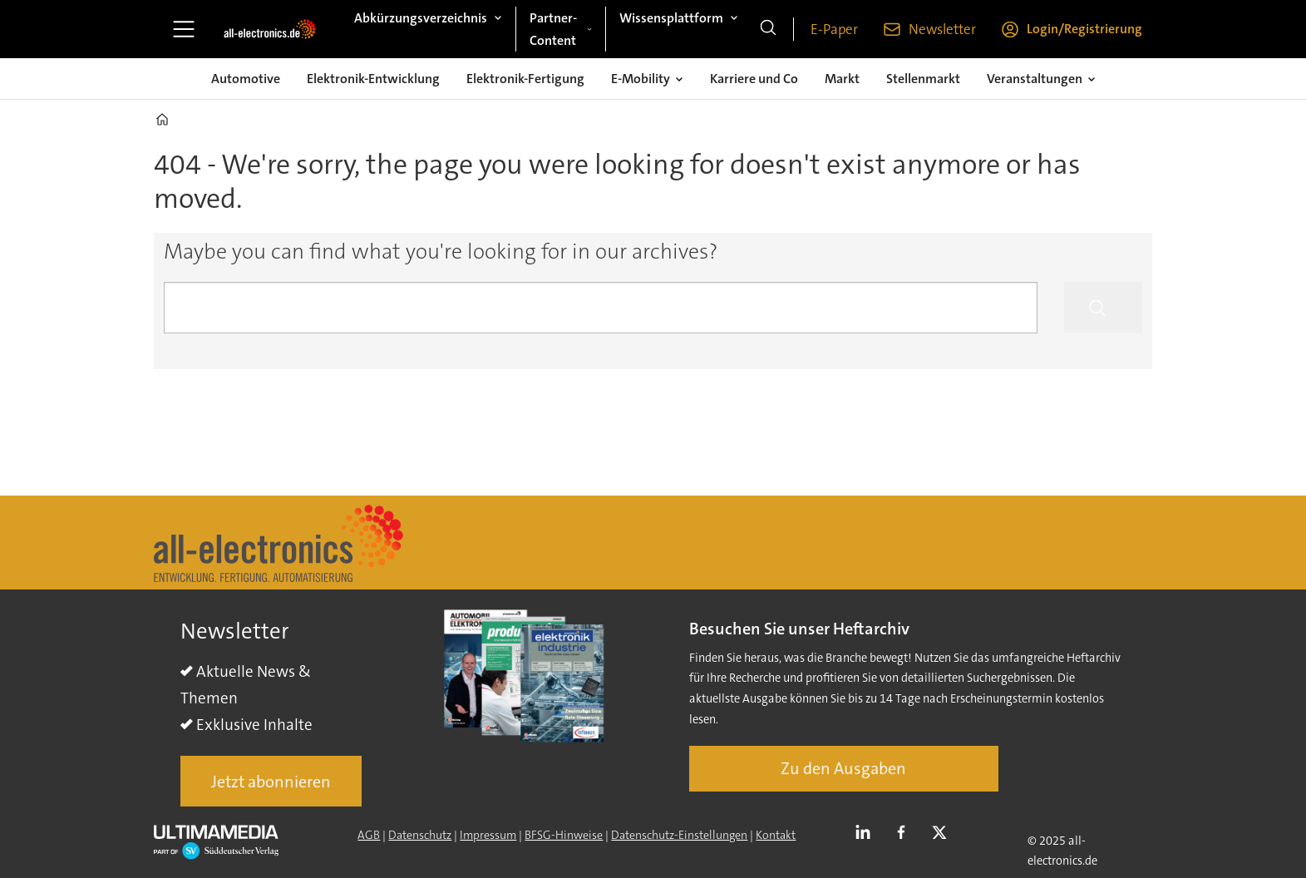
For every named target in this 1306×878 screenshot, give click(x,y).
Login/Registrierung (1084, 28)
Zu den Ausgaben (843, 768)
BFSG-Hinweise (564, 834)
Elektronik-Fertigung (525, 78)
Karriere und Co (754, 78)
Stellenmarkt (923, 78)
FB (905, 833)
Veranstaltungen (1034, 78)
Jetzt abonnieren (271, 781)
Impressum (488, 834)
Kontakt (776, 834)
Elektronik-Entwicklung (373, 78)
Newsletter (942, 29)
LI (867, 833)
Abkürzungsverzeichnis (420, 18)
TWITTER (943, 833)
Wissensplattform (671, 18)
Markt (842, 78)
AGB (368, 834)
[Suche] (768, 29)
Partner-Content (553, 29)
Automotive (245, 78)
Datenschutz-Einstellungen (679, 834)
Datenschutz (419, 834)
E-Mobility (640, 78)
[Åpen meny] (184, 29)
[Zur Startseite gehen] (270, 29)
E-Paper (834, 29)
